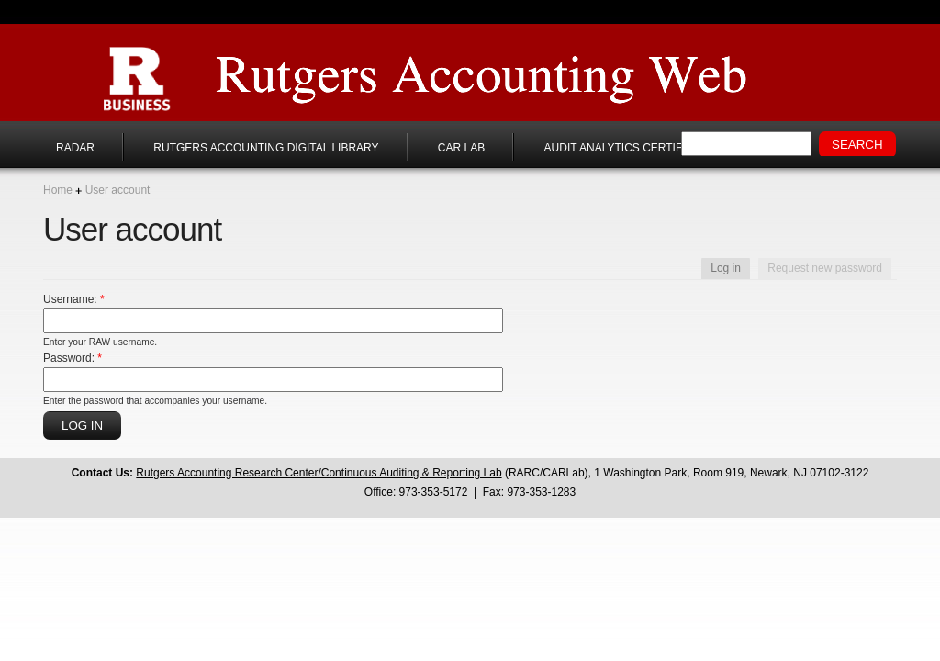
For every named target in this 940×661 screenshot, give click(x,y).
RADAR (75, 147)
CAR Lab (461, 147)
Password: (72, 358)
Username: (74, 299)
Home (58, 190)
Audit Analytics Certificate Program (659, 147)
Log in (726, 268)
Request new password (824, 268)
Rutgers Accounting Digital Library (265, 147)
